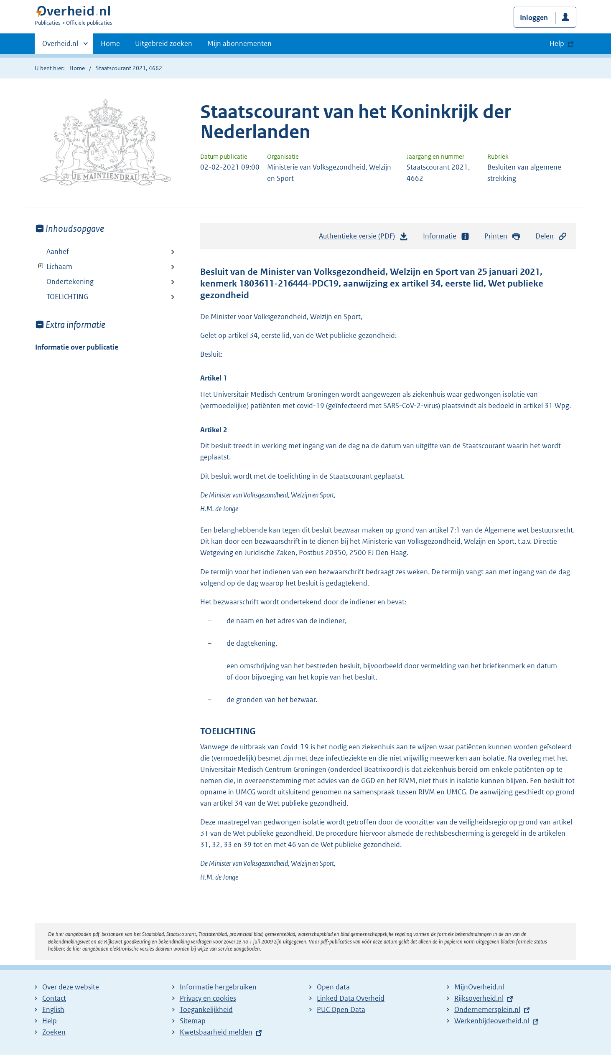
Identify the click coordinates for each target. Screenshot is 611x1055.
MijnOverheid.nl (479, 987)
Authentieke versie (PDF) (363, 238)
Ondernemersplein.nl (487, 1009)
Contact (54, 998)
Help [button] (557, 43)
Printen (502, 236)
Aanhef (57, 251)
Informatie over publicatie (76, 347)
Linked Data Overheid (350, 998)
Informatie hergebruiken (218, 987)
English (53, 1009)
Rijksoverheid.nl (479, 998)
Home (110, 43)
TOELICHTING (67, 296)
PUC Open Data (341, 1009)
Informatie (446, 236)
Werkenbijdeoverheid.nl (491, 1020)
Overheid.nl (60, 46)
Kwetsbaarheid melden (216, 1032)
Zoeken (54, 1032)
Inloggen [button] (534, 17)
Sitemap (193, 1020)
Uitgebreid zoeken (163, 43)
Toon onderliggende (41, 266)
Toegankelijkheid (206, 1009)
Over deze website (70, 987)
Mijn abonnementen (239, 43)
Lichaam (53, 266)
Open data (333, 987)
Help (49, 1020)
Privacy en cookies (208, 998)
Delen (551, 236)
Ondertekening (70, 281)
